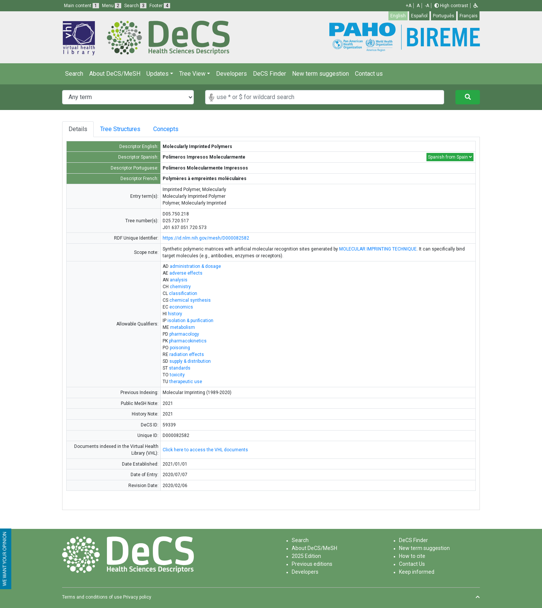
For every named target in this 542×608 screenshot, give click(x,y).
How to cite (412, 556)
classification (183, 293)
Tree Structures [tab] (121, 129)
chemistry (180, 286)
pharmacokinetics (188, 341)
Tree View (192, 73)
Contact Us (412, 564)
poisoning (180, 347)
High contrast (451, 5)
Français (469, 15)
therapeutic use (185, 381)
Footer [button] (159, 5)
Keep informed (416, 572)
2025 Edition (306, 556)
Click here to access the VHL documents (205, 449)
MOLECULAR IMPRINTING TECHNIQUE (378, 249)
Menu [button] (111, 5)
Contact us (369, 73)
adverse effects (185, 273)
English (398, 15)
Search (74, 73)
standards (179, 368)
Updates (157, 73)
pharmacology (184, 334)
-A (427, 5)
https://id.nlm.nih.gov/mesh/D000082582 (206, 238)
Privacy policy (137, 597)
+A (408, 5)
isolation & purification (190, 320)
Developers (231, 73)
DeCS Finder (269, 73)
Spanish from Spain (450, 157)
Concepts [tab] (171, 129)
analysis (178, 280)
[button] (476, 5)
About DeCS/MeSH (114, 73)
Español (419, 15)
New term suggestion (320, 73)
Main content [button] (81, 5)
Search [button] (135, 5)
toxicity (177, 374)
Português (443, 15)
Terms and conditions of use (92, 597)
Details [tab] (78, 129)
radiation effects (186, 354)
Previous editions (312, 564)
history (175, 313)
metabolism (182, 327)
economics (181, 307)
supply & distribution (190, 361)
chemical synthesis (190, 300)
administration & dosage (195, 266)
